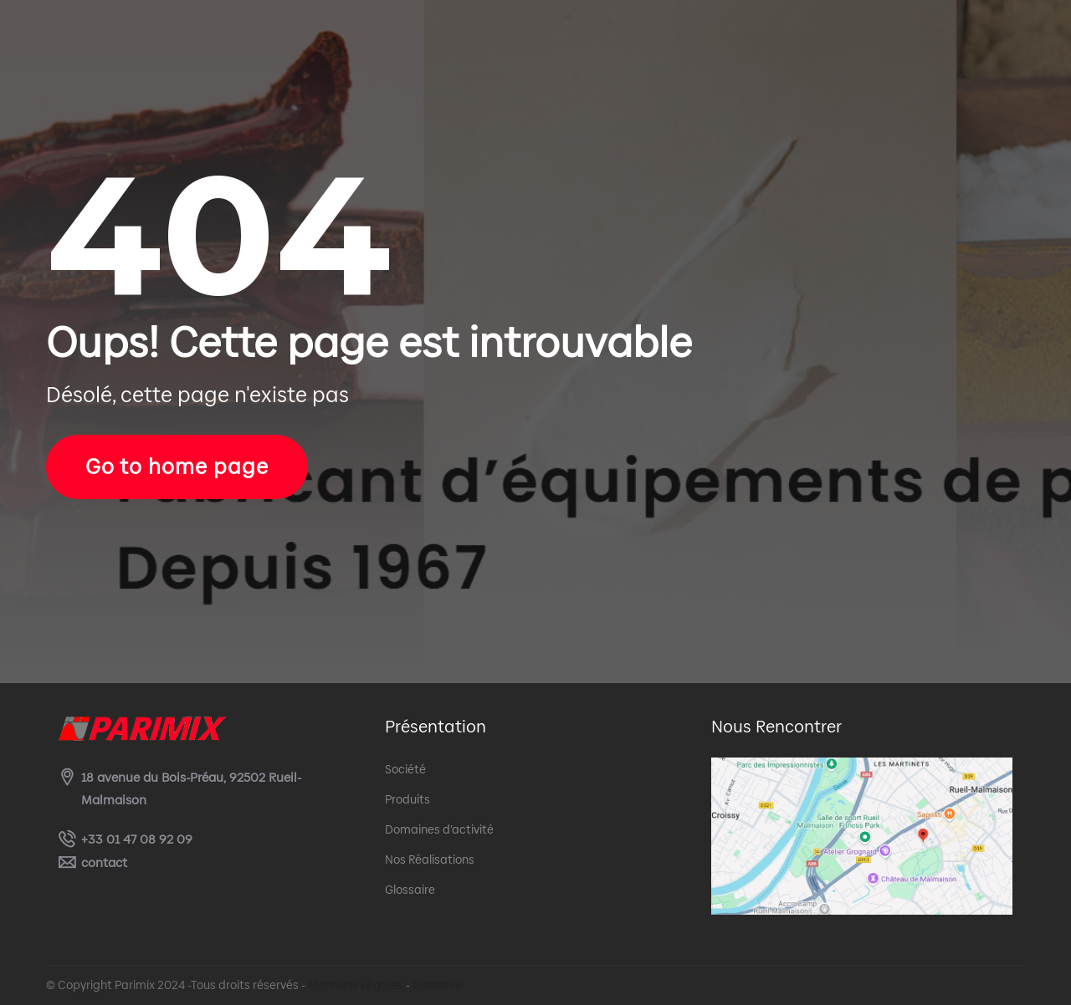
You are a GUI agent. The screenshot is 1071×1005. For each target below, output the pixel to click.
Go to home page (177, 467)
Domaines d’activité (439, 829)
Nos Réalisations (429, 859)
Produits (407, 799)
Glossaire (410, 889)
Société (405, 769)
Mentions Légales (355, 985)
